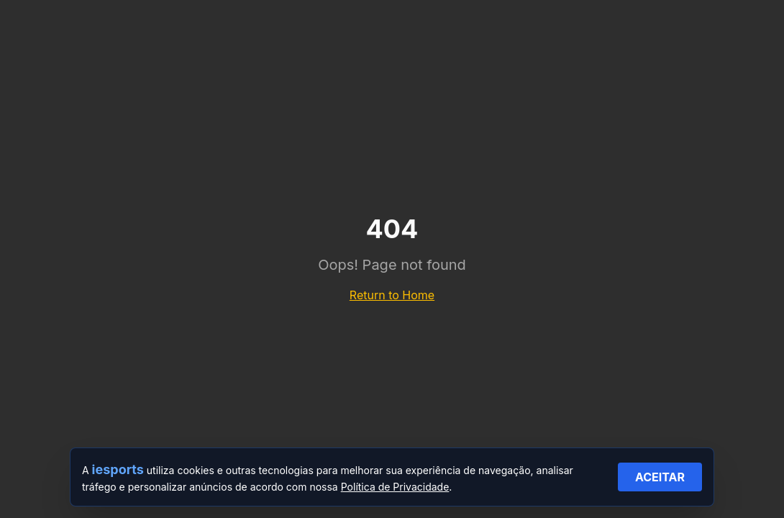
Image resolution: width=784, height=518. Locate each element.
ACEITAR (660, 477)
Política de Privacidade (395, 487)
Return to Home (392, 295)
